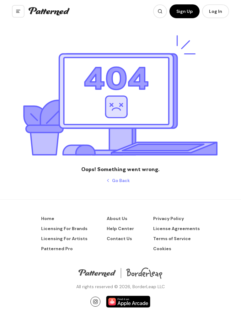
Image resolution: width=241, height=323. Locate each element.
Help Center (120, 228)
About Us (117, 218)
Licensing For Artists (64, 238)
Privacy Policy (168, 218)
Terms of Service (172, 238)
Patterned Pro (57, 248)
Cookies (162, 248)
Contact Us (119, 238)
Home (47, 218)
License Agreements (176, 228)
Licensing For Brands (64, 228)
